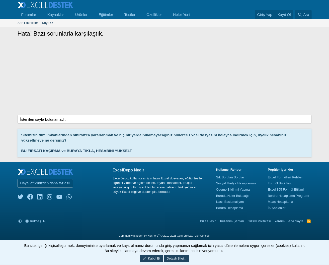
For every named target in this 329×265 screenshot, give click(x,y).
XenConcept (202, 235)
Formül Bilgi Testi (280, 183)
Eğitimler (106, 14)
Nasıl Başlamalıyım (230, 202)
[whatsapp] (69, 198)
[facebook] (30, 198)
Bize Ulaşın (208, 221)
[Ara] (303, 14)
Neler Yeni (181, 14)
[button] (40, 14)
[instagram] (50, 198)
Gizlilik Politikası (259, 221)
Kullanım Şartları (232, 221)
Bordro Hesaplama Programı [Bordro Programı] (288, 196)
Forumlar (28, 14)
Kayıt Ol (47, 23)
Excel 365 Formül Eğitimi (286, 189)
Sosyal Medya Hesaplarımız (236, 183)
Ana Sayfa (295, 221)
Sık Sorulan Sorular (230, 177)
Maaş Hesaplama (280, 202)
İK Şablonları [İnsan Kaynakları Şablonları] (277, 208)
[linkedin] (40, 198)
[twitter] (20, 198)
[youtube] (59, 198)
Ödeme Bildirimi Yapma (233, 189)
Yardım (279, 221)
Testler (129, 14)
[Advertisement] (164, 77)
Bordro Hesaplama (229, 208)
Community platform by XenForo (156, 235)
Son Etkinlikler (27, 23)
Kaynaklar (55, 14)
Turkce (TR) (36, 221)
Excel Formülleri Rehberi (285, 177)
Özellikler (154, 14)
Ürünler (81, 14)
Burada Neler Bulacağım (233, 196)
